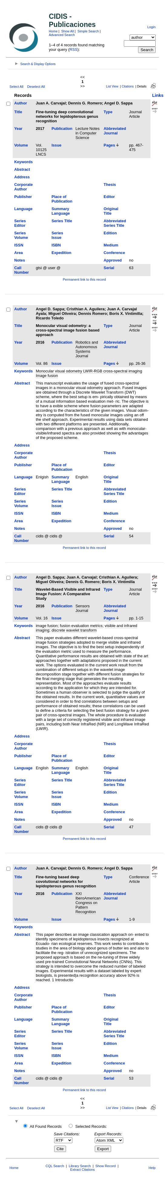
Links (157, 95)
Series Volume (21, 235)
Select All (16, 86)
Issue (56, 145)
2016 (40, 342)
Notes (19, 260)
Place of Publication (61, 198)
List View (112, 86)
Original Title (111, 211)
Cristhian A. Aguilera (86, 309)
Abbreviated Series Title (115, 223)
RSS (74, 49)
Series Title (61, 221)
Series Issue (57, 235)
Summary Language (60, 211)
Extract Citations (82, 1169)
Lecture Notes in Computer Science (87, 133)
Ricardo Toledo (50, 318)
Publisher (23, 196)
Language (23, 208)
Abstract (22, 169)
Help (152, 1168)
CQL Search (54, 1166)
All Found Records (45, 1126)
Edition (110, 233)
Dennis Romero (92, 313)
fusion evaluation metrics (81, 625)
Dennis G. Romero (85, 103)
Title (18, 112)
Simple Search (88, 31)
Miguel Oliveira (62, 313)
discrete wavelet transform (74, 630)
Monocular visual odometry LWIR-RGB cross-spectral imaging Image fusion (89, 373)
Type (108, 112)
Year (18, 128)
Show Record (105, 1166)
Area (18, 252)
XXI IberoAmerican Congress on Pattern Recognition (88, 902)
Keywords (23, 162)
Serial (109, 268)
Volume (21, 145)
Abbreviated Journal (115, 130)
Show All (67, 31)
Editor (109, 196)
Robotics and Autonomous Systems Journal (86, 349)
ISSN (18, 245)
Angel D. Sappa (118, 103)
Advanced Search (62, 35)
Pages (109, 145)
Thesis (110, 184)
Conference (114, 252)
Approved (113, 260)
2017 (40, 128)
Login (151, 27)
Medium (111, 245)
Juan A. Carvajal (51, 103)
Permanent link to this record (84, 279)
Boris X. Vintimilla (125, 313)
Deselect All (36, 86)
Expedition (61, 252)
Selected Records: (91, 1126)
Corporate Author (23, 186)
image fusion (47, 625)
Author (20, 103)
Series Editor (20, 223)
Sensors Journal (82, 608)
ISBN (56, 245)
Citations (128, 86)
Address (22, 177)
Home (53, 31)
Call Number (21, 270)
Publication (61, 128)
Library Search (80, 1166)
